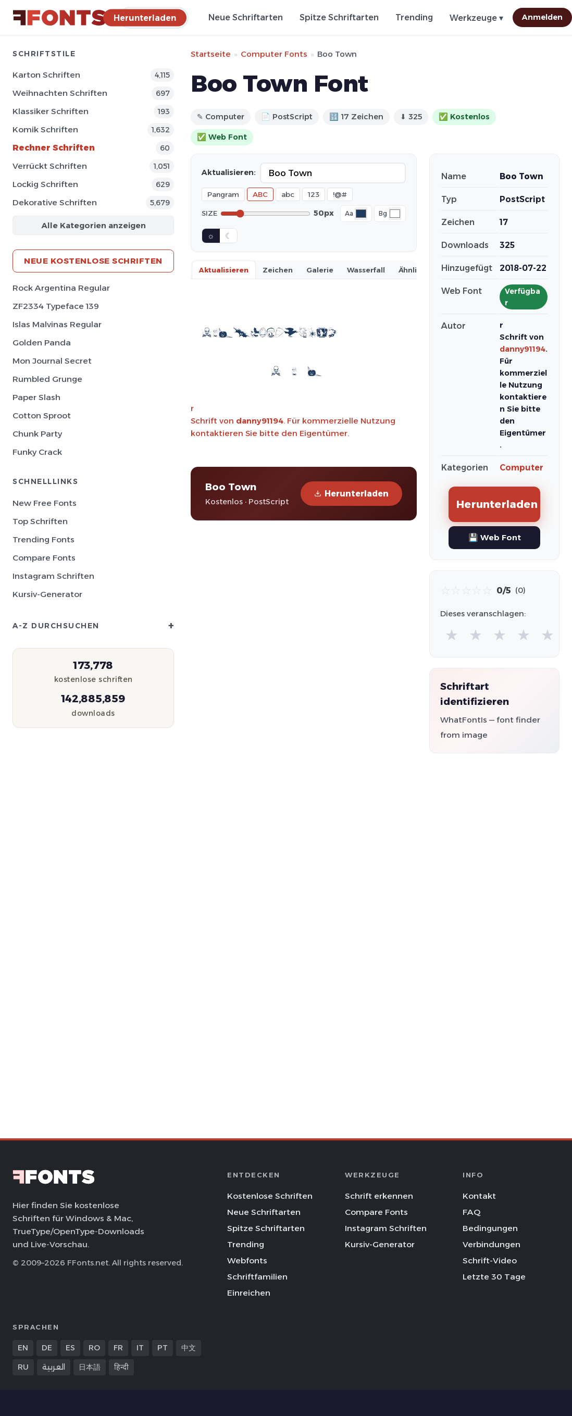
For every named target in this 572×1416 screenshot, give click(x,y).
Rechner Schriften (54, 148)
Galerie (319, 270)
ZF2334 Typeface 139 (56, 306)
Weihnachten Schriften (60, 93)
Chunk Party (37, 434)
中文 (188, 1347)
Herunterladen (351, 494)
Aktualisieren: (229, 172)
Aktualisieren (223, 270)
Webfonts (247, 1260)
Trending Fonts (43, 539)
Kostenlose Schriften (270, 1196)
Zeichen (278, 270)
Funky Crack (37, 452)
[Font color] (361, 213)
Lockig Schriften (45, 184)
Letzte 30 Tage (494, 1277)
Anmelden (542, 17)
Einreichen (248, 1293)
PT (162, 1347)
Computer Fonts (274, 54)
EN (23, 1347)
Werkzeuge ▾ (476, 18)
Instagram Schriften (53, 576)
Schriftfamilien (257, 1277)
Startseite (211, 54)
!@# (340, 194)
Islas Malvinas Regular (57, 324)
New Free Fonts (45, 503)
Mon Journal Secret (52, 361)
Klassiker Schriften (51, 111)
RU (23, 1367)
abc (287, 194)
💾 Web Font (494, 537)
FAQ (471, 1212)
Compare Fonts (44, 558)
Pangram (223, 194)
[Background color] (395, 213)
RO (94, 1347)
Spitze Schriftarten (339, 17)
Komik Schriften (45, 129)
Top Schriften (40, 521)
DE (47, 1347)
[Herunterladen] (144, 17)
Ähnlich (412, 270)
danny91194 (259, 421)
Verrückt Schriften (50, 166)
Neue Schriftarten (245, 17)
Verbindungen (491, 1244)
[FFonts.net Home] (59, 17)
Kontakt (479, 1196)
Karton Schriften (46, 75)
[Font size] (265, 213)
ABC (260, 194)
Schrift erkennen (379, 1196)
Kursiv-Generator (47, 594)
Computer (521, 468)
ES (70, 1347)
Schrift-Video (490, 1260)
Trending (414, 17)
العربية (53, 1367)
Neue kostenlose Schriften (93, 261)
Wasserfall (366, 270)
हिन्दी (121, 1367)
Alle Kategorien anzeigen (93, 225)
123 (313, 194)
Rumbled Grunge (47, 379)
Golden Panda (42, 342)
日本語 (90, 1367)
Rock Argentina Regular (61, 288)
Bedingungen (490, 1228)
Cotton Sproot (42, 415)
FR (118, 1347)
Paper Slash (36, 397)
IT (140, 1347)
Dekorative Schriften (55, 202)
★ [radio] (451, 635)
